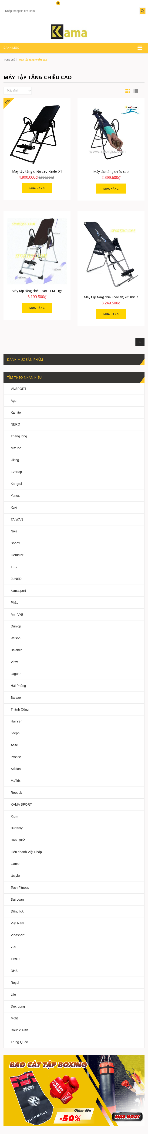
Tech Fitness (20, 887)
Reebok (16, 792)
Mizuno (16, 448)
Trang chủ (9, 59)
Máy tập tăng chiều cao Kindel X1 (37, 171)
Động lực (17, 911)
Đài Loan (17, 899)
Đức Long (18, 1006)
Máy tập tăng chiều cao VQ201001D (111, 297)
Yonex (15, 495)
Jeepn (15, 733)
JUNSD (16, 579)
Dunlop (16, 626)
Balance (17, 650)
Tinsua (15, 959)
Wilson (15, 638)
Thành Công (20, 709)
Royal (15, 982)
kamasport (18, 591)
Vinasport (17, 935)
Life (13, 994)
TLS (14, 567)
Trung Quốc (19, 1042)
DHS (14, 971)
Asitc (14, 745)
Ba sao (16, 697)
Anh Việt (17, 614)
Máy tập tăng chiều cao (111, 171)
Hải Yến (16, 721)
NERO (15, 424)
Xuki (14, 507)
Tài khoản (11, 5)
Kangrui (16, 484)
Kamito (16, 412)
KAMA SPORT (21, 804)
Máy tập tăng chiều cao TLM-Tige (37, 291)
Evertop (16, 472)
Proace (16, 757)
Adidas (16, 769)
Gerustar (17, 555)
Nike (14, 531)
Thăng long (19, 436)
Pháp (14, 602)
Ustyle (15, 876)
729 (13, 947)
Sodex (15, 543)
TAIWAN (17, 519)
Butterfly (17, 828)
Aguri (14, 400)
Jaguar (16, 674)
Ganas (15, 864)
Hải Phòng (18, 686)
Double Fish (19, 1030)
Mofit (14, 1018)
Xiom (14, 816)
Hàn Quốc (18, 840)
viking (15, 460)
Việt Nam (17, 923)
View (14, 662)
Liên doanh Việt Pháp (26, 852)
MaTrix (15, 781)
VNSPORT (18, 389)
